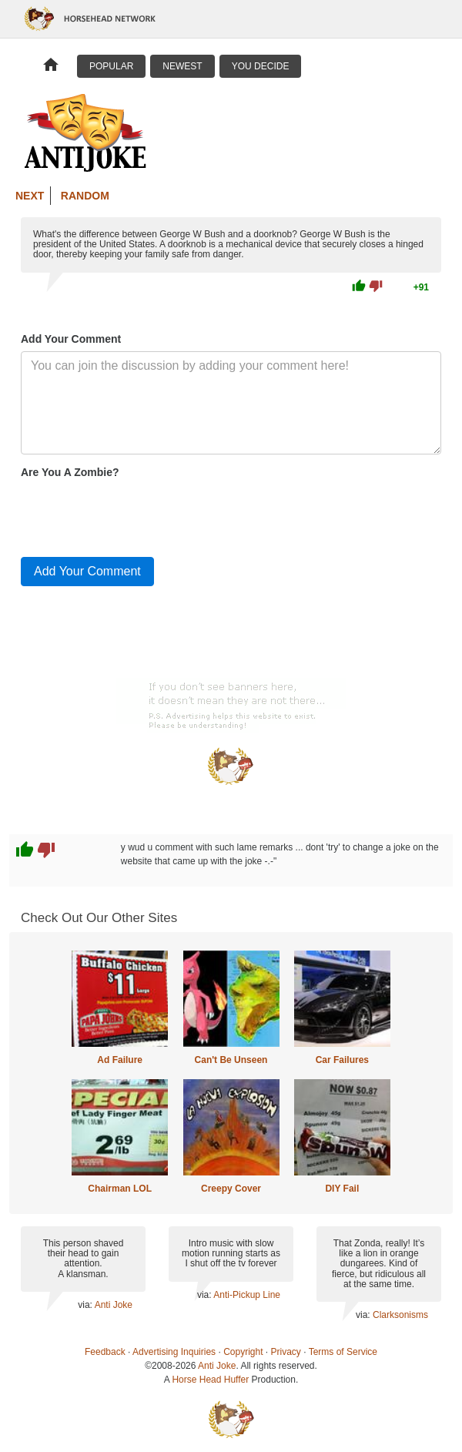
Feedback (105, 1351)
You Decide (261, 66)
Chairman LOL (120, 1188)
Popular (111, 66)
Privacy (286, 1351)
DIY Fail (342, 1188)
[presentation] (138, 515)
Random (85, 195)
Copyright (243, 1351)
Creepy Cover (231, 1188)
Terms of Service (343, 1351)
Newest (182, 66)
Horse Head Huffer (210, 1379)
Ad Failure (119, 1060)
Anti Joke (113, 1304)
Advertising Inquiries (174, 1351)
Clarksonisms (400, 1314)
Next (29, 195)
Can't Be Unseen (231, 1060)
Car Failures (342, 1060)
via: (86, 1304)
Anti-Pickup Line (246, 1294)
